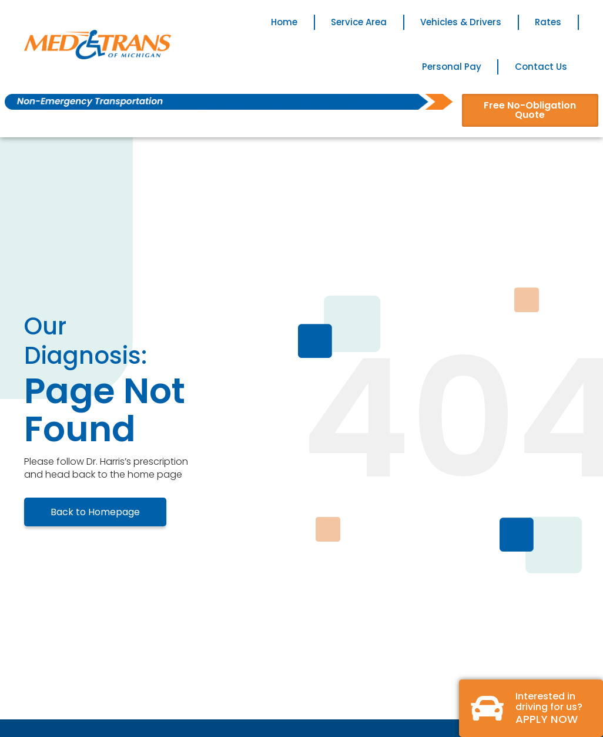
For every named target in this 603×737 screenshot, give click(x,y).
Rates (548, 22)
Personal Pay (451, 66)
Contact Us (541, 66)
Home (284, 22)
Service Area (359, 22)
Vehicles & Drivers (460, 22)
